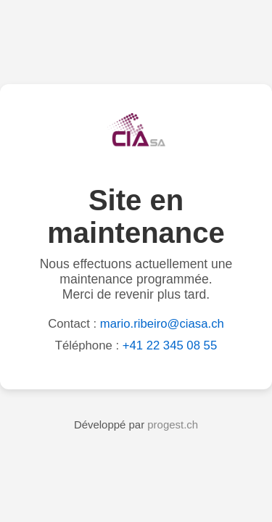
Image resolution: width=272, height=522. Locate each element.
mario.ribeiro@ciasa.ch (162, 324)
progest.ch (172, 424)
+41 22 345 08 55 (170, 345)
